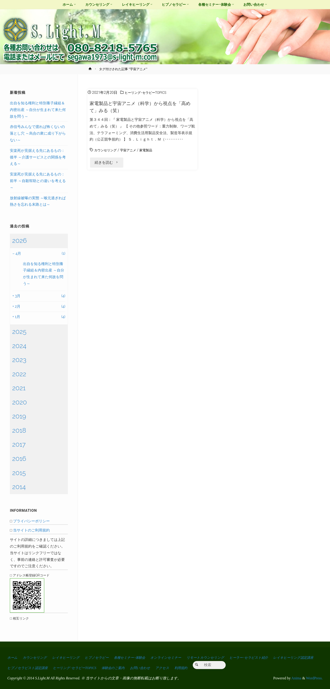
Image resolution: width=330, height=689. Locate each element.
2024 (19, 346)
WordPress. (314, 678)
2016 (19, 458)
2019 (19, 416)
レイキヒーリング (70, 657)
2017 (19, 444)
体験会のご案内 (173, 668)
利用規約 (247, 668)
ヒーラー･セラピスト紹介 (269, 657)
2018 (19, 430)
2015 (19, 473)
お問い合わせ (202, 668)
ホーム (12, 657)
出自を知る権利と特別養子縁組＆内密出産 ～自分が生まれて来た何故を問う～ (38, 110)
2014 (19, 487)
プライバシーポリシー (31, 521)
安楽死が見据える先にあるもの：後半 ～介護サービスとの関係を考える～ (38, 157)
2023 (19, 360)
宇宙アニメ (132, 150)
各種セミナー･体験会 (139, 657)
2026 (19, 240)
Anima (296, 678)
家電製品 (152, 150)
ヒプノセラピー (103, 657)
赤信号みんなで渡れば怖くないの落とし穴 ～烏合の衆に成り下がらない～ (38, 133)
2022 (19, 374)
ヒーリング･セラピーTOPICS (148, 92)
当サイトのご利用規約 (31, 530)
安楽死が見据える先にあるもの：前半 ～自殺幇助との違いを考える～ (38, 181)
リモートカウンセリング (222, 657)
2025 (19, 331)
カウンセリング (107, 150)
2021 (18, 388)
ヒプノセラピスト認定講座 (79, 668)
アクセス (226, 668)
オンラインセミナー (179, 657)
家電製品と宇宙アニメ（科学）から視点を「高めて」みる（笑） (138, 106)
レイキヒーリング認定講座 (29, 668)
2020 (19, 402)
